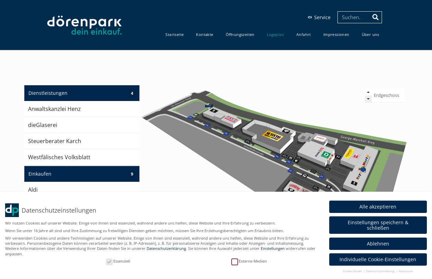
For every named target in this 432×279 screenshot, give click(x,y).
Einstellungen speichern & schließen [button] (378, 225)
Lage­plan (275, 34)
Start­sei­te (174, 34)
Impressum (405, 271)
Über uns (370, 34)
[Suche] (376, 17)
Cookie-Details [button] (352, 271)
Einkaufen (81, 174)
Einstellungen (273, 248)
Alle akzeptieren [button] (377, 206)
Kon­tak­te (204, 34)
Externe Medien (249, 261)
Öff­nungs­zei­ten (240, 34)
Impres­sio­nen (336, 34)
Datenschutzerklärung (166, 248)
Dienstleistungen (81, 93)
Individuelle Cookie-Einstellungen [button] (378, 259)
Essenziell (118, 261)
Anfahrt (303, 34)
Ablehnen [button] (378, 243)
